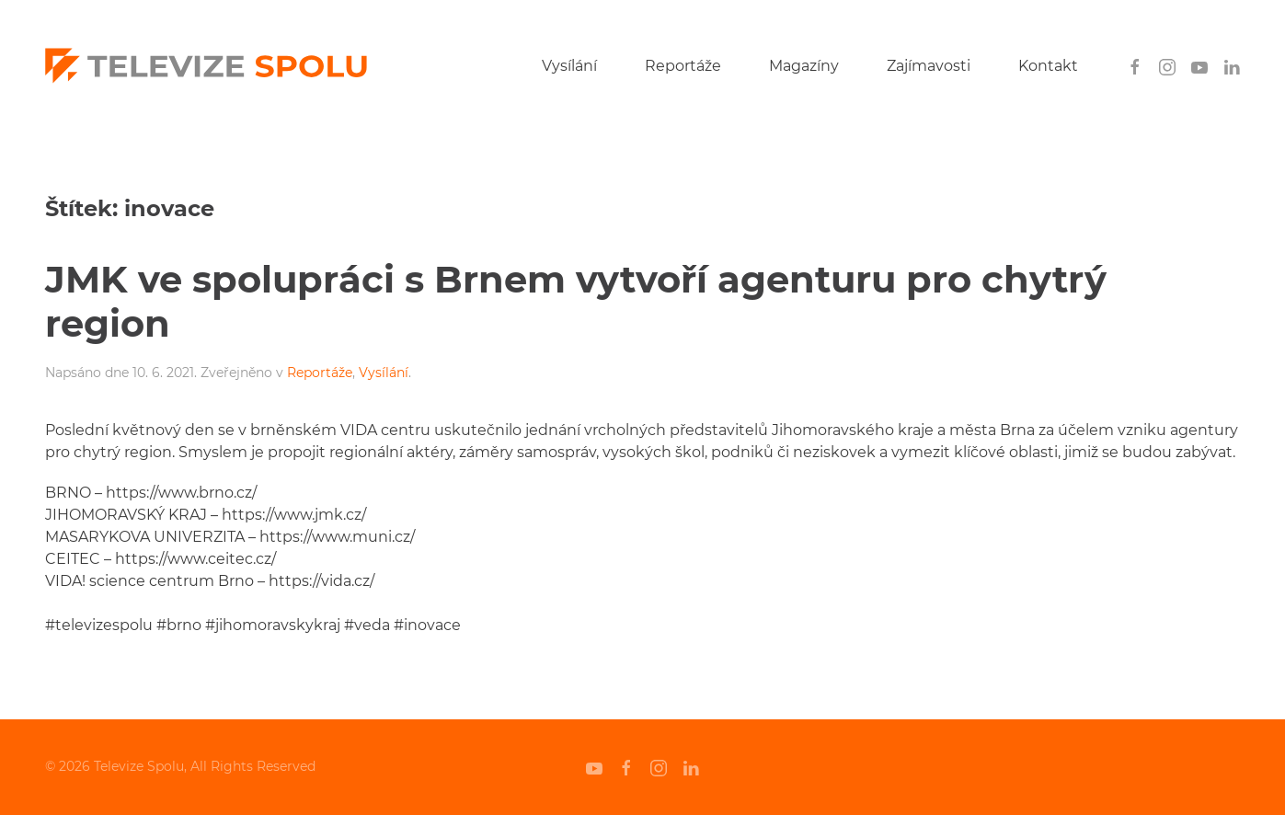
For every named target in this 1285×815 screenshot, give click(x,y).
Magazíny (804, 66)
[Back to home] (206, 66)
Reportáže (683, 66)
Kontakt (1048, 66)
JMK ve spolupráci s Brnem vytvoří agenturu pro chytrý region (576, 301)
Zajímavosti (928, 66)
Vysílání (569, 66)
